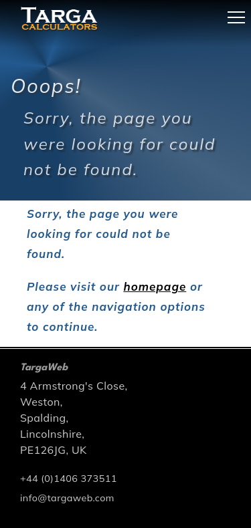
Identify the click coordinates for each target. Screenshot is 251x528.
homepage (154, 286)
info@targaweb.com (67, 498)
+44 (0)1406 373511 (68, 479)
